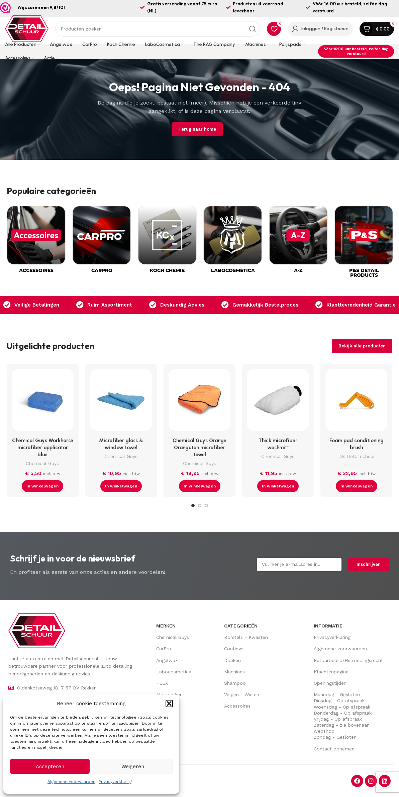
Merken (166, 625)
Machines (234, 671)
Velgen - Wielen (241, 694)
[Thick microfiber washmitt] (278, 401)
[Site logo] (26, 28)
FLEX (162, 683)
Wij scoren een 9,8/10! (41, 7)
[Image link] (36, 630)
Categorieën (241, 625)
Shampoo (235, 683)
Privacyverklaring (115, 781)
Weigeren (132, 766)
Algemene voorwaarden (71, 781)
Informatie (328, 625)
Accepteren (50, 766)
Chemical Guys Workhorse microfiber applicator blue (42, 448)
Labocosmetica (173, 671)
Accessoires (237, 706)
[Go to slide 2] (199, 505)
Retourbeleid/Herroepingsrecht (348, 660)
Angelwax (167, 660)
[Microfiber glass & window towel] (121, 401)
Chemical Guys (42, 463)
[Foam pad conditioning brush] (356, 401)
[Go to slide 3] (206, 505)
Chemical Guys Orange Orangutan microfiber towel (199, 448)
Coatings (233, 648)
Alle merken (169, 694)
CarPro (163, 648)
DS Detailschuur (356, 456)
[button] (169, 703)
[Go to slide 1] (193, 505)
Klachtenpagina (331, 671)
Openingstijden (330, 683)
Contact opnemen (334, 748)
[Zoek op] (157, 29)
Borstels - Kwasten (246, 637)
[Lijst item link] (63, 687)
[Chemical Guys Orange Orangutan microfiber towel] (199, 401)
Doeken (232, 660)
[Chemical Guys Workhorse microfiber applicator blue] (43, 401)
